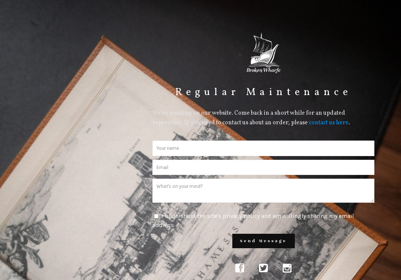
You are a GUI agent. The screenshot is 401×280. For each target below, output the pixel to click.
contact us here (328, 123)
